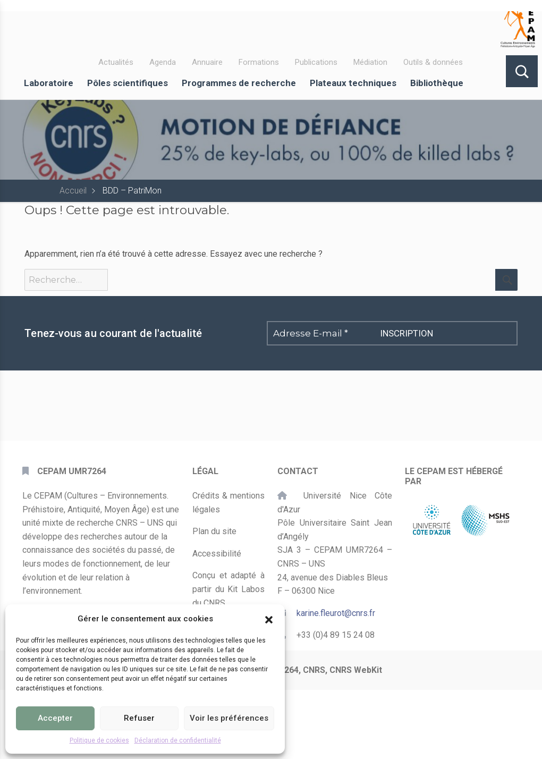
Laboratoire (48, 83)
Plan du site (214, 531)
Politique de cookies (99, 740)
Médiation (370, 62)
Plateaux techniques (353, 83)
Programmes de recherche (239, 83)
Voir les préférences (229, 718)
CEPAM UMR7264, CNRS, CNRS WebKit (306, 670)
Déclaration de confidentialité (177, 740)
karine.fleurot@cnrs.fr (336, 613)
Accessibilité (216, 554)
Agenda (162, 62)
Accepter (55, 718)
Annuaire (207, 62)
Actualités (115, 62)
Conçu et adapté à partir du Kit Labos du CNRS (228, 589)
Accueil (73, 190)
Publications (316, 62)
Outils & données (433, 62)
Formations (259, 62)
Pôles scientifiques (127, 83)
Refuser (139, 718)
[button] (269, 618)
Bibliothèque (436, 83)
